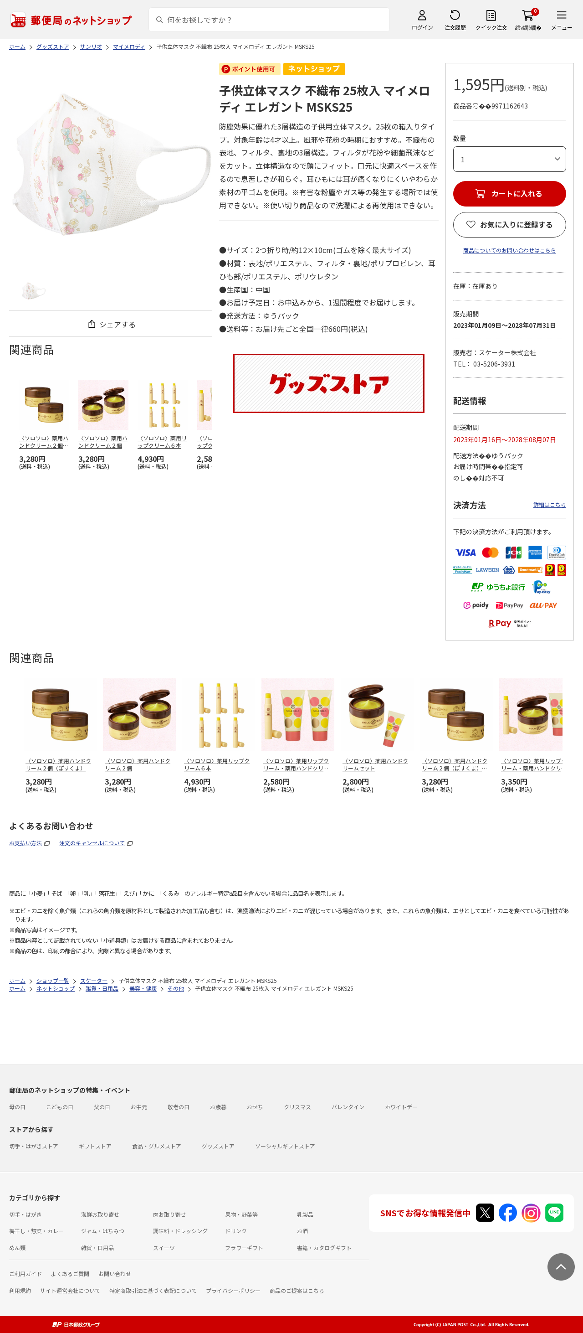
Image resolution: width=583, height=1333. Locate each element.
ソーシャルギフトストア (285, 1146)
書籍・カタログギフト (324, 1247)
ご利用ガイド (25, 1273)
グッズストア (218, 1146)
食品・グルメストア (156, 1146)
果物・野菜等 (241, 1214)
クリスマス (297, 1107)
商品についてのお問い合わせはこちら (509, 250)
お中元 (139, 1107)
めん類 (17, 1247)
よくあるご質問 (70, 1273)
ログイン (422, 27)
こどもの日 (59, 1107)
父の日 (102, 1107)
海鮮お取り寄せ (100, 1214)
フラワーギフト (244, 1247)
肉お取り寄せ (169, 1214)
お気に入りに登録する (516, 224)
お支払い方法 (25, 843)
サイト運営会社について (70, 1290)
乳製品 (305, 1214)
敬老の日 (178, 1107)
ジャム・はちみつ (102, 1231)
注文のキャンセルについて (92, 843)
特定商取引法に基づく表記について (153, 1290)
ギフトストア (95, 1146)
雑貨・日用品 (97, 1247)
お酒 (302, 1231)
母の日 (17, 1107)
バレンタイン (348, 1107)
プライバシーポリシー (233, 1290)
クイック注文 (491, 27)
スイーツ (164, 1247)
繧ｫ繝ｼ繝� (528, 27)
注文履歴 (455, 27)
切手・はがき (25, 1214)
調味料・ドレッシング (180, 1231)
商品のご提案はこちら (297, 1290)
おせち (255, 1107)
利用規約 (20, 1290)
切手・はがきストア (33, 1146)
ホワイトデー (401, 1107)
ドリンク (236, 1231)
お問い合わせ (114, 1273)
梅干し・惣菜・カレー (36, 1231)
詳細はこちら (549, 504)
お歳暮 (218, 1107)
